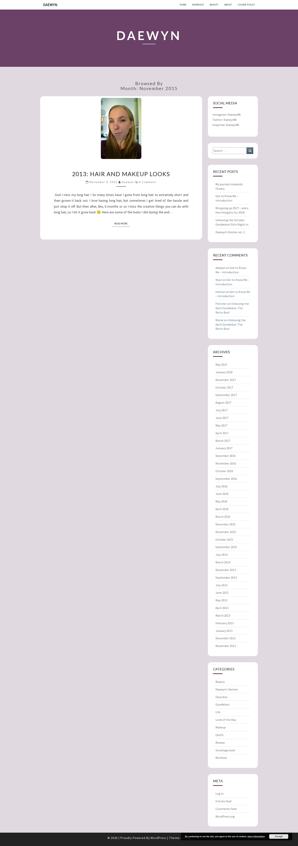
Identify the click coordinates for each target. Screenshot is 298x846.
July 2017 (221, 410)
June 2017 (221, 418)
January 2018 (223, 372)
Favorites (221, 697)
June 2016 (221, 494)
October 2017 (224, 387)
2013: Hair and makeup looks (121, 173)
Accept (279, 836)
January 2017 (223, 448)
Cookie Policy (246, 4)
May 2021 (221, 364)
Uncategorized (225, 750)
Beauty (214, 4)
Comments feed (225, 809)
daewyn (128, 182)
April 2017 (221, 433)
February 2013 (224, 623)
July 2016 (221, 486)
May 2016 (221, 501)
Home (183, 4)
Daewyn (50, 4)
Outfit (219, 735)
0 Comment (147, 182)
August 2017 (223, 402)
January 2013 (223, 631)
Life (217, 712)
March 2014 (222, 562)
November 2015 (225, 532)
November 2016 (225, 463)
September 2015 (226, 547)
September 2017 (226, 395)
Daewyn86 (234, 114)
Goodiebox (222, 704)
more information (256, 836)
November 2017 (225, 380)
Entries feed (223, 801)
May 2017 (221, 425)
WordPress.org (225, 816)
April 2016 (221, 509)
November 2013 (225, 570)
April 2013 (221, 608)
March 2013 (222, 615)
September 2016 (226, 479)
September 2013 (226, 577)
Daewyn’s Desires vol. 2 (230, 232)
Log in (219, 793)
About (228, 4)
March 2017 (222, 441)
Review (220, 742)
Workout (198, 4)
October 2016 (224, 471)
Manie (219, 320)
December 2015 (225, 524)
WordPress (158, 838)
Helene (220, 292)
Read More (122, 223)
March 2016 (222, 517)
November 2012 (225, 646)
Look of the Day (225, 720)
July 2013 (221, 585)
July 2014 (221, 554)
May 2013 (221, 600)
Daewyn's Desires (226, 689)
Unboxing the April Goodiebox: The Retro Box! (232, 308)
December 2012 (225, 638)
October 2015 (224, 539)
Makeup (220, 727)
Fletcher (221, 304)
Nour (218, 280)
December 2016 (225, 456)
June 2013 (221, 592)
